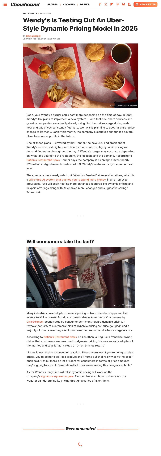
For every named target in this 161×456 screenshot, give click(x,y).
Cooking (69, 4)
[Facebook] (100, 5)
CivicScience (34, 321)
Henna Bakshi (33, 36)
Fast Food (45, 13)
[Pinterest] (117, 5)
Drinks (84, 4)
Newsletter (145, 4)
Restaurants (30, 13)
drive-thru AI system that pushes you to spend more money (67, 179)
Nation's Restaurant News (43, 160)
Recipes (52, 4)
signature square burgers (57, 376)
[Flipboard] (111, 5)
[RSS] (129, 5)
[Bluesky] (123, 5)
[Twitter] (105, 5)
